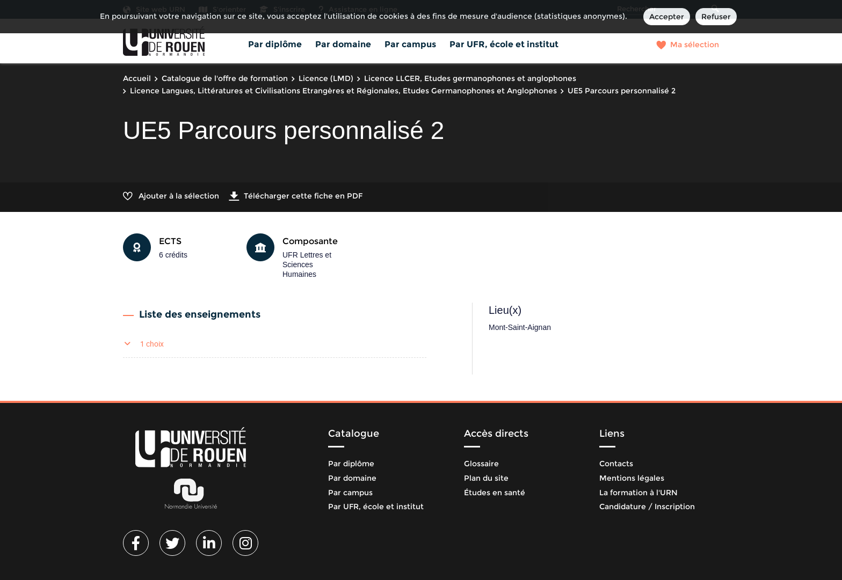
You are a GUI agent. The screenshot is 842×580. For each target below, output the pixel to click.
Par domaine (343, 44)
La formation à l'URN (638, 492)
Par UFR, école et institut (503, 44)
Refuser (716, 16)
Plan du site (486, 478)
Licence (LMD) (326, 78)
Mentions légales (631, 478)
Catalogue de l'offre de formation (225, 78)
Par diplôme (275, 44)
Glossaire (481, 463)
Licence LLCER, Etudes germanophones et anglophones (470, 78)
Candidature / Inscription (647, 506)
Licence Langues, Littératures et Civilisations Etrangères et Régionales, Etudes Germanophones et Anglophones (343, 91)
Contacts (616, 463)
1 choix (152, 344)
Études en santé (494, 492)
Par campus (410, 44)
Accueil (137, 78)
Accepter (666, 16)
